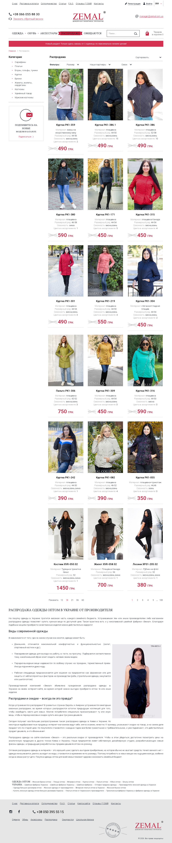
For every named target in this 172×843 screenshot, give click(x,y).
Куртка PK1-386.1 (105, 124)
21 (72, 600)
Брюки (18, 78)
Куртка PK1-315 (145, 214)
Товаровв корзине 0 (157, 33)
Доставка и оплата (29, 3)
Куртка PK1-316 (145, 390)
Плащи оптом (59, 782)
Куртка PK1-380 (65, 214)
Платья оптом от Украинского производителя (85, 791)
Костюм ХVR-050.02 (66, 564)
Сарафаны (20, 62)
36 (77, 600)
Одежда (17, 33)
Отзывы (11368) (84, 3)
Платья (18, 66)
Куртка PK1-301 (65, 301)
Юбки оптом (115, 782)
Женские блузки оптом (116, 788)
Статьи (62, 3)
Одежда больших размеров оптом (27, 788)
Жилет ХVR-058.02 (105, 564)
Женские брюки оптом (41, 782)
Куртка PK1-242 (65, 477)
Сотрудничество (49, 3)
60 (83, 600)
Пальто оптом (102, 782)
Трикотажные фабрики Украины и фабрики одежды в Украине (132, 791)
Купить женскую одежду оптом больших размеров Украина (38, 791)
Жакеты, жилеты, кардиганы (23, 83)
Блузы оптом (128, 782)
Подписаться (25, 136)
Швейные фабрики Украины (62, 785)
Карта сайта (83, 803)
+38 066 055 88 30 (26, 14)
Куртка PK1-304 (145, 301)
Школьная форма (85, 819)
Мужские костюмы (24, 97)
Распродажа (70, 33)
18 (67, 600)
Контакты (99, 3)
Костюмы (19, 89)
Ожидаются (92, 33)
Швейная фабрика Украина (36, 785)
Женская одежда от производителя (58, 788)
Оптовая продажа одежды (106, 785)
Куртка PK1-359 (65, 124)
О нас (14, 3)
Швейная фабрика (84, 785)
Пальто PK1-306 (65, 390)
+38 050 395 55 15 (50, 812)
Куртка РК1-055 (145, 477)
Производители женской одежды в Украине (137, 785)
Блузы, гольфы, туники (26, 70)
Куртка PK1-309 (105, 390)
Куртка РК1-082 (105, 477)
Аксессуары (48, 33)
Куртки (18, 74)
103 (161, 600)
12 (62, 600)
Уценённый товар (23, 93)
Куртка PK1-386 (145, 124)
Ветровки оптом (73, 782)
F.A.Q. (71, 3)
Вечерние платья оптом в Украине (90, 788)
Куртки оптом (88, 782)
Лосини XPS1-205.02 (145, 564)
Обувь (31, 33)
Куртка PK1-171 (105, 214)
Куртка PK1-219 (105, 301)
